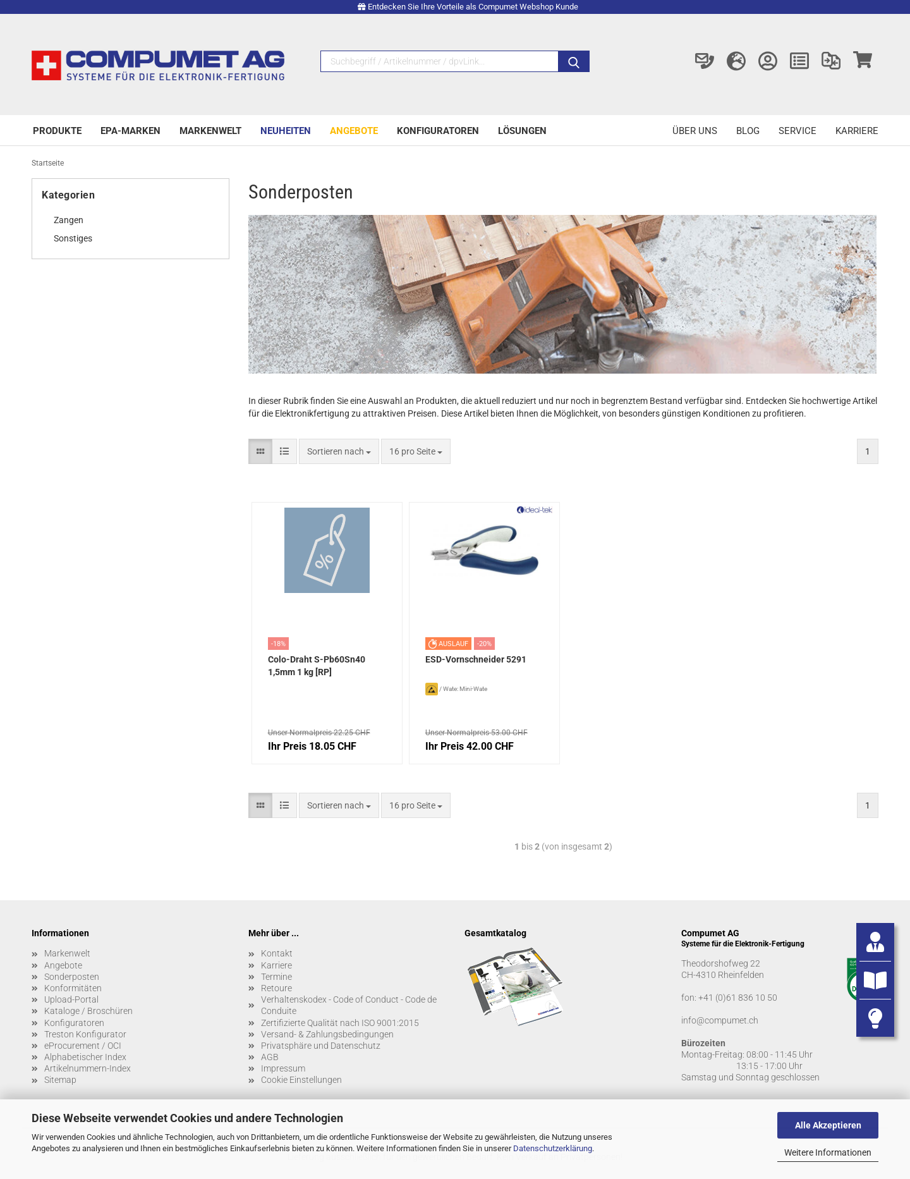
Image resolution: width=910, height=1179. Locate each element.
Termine (276, 977)
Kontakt (277, 953)
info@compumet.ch (719, 1020)
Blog (748, 131)
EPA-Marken (130, 131)
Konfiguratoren (438, 131)
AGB (270, 1057)
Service (797, 131)
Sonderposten (71, 977)
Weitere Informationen (827, 1152)
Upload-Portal (71, 999)
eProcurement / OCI (82, 1046)
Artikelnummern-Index (87, 1068)
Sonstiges (73, 238)
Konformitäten (73, 988)
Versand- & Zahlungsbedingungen (327, 1034)
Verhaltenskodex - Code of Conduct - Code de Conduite (349, 1005)
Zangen (68, 220)
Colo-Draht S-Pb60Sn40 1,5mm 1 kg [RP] (316, 665)
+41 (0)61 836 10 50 (737, 998)
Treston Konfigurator (85, 1034)
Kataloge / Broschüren (88, 1011)
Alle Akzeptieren (828, 1125)
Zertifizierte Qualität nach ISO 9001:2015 (340, 1023)
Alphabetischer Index (85, 1057)
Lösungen (522, 131)
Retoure (276, 988)
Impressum (283, 1068)
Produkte (57, 131)
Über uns (694, 131)
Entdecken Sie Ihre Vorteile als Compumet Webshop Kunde (473, 6)
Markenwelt (210, 131)
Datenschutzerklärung (552, 1148)
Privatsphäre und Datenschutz (320, 1046)
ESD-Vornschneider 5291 (475, 659)
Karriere (856, 131)
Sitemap (60, 1080)
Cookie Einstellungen (301, 1080)
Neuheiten (285, 131)
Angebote (354, 131)
